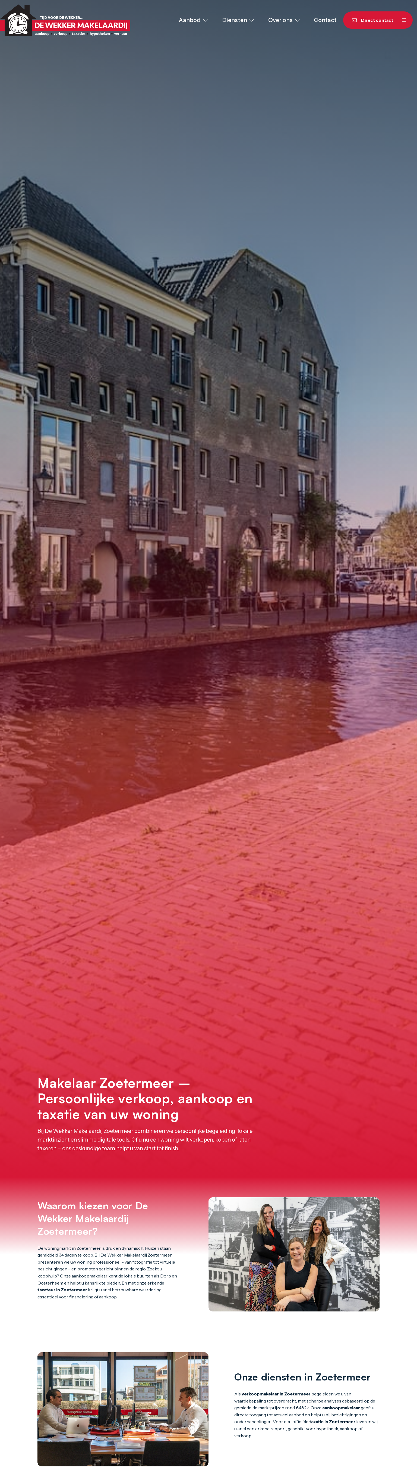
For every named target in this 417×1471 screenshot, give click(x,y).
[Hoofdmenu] (404, 20)
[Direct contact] (369, 20)
